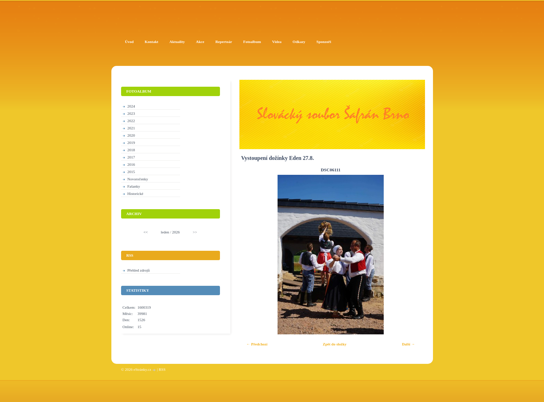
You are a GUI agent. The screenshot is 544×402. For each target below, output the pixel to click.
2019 (131, 142)
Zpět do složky (334, 344)
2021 (131, 128)
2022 (131, 121)
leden (165, 232)
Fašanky (133, 186)
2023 (131, 113)
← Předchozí (256, 344)
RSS (162, 369)
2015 (131, 172)
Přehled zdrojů (138, 270)
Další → (408, 344)
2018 (131, 150)
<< (146, 232)
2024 (131, 106)
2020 (131, 135)
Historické (135, 193)
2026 (176, 232)
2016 (131, 164)
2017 (131, 157)
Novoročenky (137, 179)
